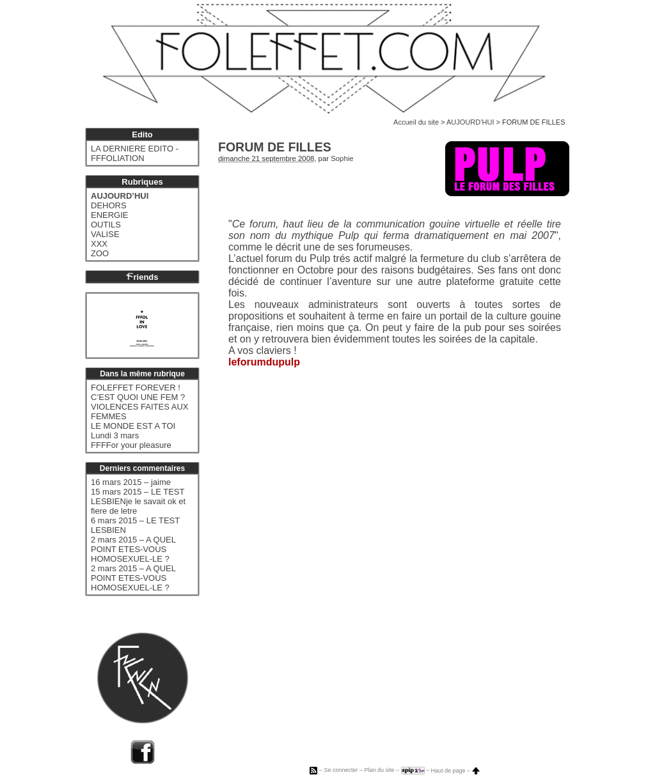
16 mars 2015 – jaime (131, 482)
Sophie (342, 158)
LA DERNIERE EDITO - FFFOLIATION (134, 153)
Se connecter (341, 770)
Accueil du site (416, 122)
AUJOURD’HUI (470, 122)
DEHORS (109, 205)
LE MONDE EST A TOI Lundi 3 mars (133, 430)
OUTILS (106, 224)
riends (142, 277)
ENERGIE (110, 215)
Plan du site (379, 770)
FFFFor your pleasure (131, 445)
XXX (99, 244)
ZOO (100, 253)
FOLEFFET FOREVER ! (135, 387)
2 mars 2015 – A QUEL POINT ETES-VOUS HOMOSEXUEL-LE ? (133, 549)
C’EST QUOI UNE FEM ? (138, 397)
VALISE (105, 234)
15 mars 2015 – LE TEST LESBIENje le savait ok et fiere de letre (138, 501)
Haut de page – (455, 770)
